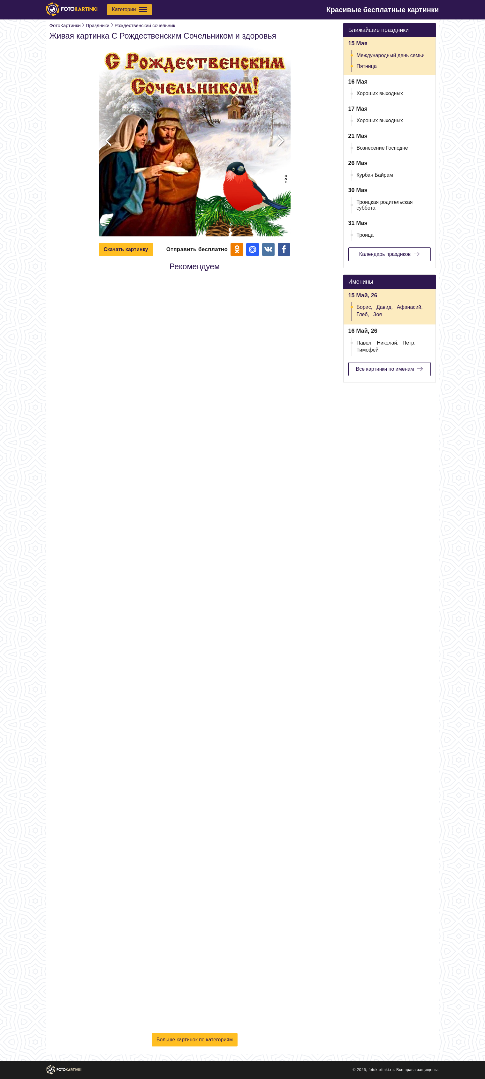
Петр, (409, 343)
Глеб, (363, 314)
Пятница (367, 66)
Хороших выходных (380, 93)
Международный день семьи (391, 55)
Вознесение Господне (382, 148)
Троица (365, 235)
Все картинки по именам (389, 369)
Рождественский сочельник (145, 25)
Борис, (365, 307)
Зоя (377, 314)
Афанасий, (410, 307)
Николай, (387, 343)
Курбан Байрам (375, 175)
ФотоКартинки (65, 25)
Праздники (98, 25)
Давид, (384, 307)
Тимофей (368, 350)
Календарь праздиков (389, 254)
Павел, (365, 343)
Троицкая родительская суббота (385, 205)
